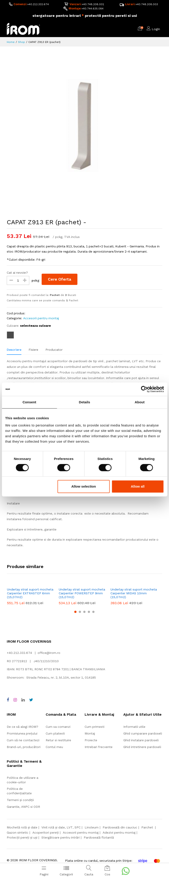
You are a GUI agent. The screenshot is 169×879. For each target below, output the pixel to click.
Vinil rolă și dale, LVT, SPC (61, 827)
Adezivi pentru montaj (119, 832)
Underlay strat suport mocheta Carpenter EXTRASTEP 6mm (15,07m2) (30, 593)
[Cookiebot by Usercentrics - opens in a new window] (144, 389)
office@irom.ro (49, 653)
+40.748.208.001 (93, 4)
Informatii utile (134, 727)
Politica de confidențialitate (19, 791)
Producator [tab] (54, 349)
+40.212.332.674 (38, 4)
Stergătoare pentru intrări (60, 837)
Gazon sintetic (17, 832)
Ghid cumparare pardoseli (142, 733)
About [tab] (140, 402)
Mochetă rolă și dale (22, 827)
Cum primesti (94, 727)
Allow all (137, 486)
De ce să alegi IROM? (22, 727)
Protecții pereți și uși (22, 837)
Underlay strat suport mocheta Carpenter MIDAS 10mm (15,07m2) (133, 593)
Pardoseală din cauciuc (120, 827)
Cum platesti (55, 733)
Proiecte (91, 740)
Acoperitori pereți (45, 832)
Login (156, 29)
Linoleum (92, 827)
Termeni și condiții (20, 800)
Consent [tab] (29, 402)
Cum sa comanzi (58, 727)
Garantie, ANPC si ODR (23, 807)
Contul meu (54, 747)
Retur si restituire (58, 740)
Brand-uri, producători (24, 747)
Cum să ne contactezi (23, 740)
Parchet (147, 827)
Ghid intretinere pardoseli (142, 747)
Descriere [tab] (14, 349)
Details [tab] (84, 402)
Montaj (90, 733)
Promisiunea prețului (22, 733)
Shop (21, 42)
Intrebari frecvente (99, 747)
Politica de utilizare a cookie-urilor (22, 780)
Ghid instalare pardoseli (141, 740)
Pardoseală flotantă (99, 837)
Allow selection (83, 486)
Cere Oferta (60, 279)
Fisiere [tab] (33, 349)
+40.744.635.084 (92, 8)
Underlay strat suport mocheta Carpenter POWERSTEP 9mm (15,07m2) (82, 593)
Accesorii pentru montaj (41, 318)
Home (11, 42)
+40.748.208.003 (146, 4)
